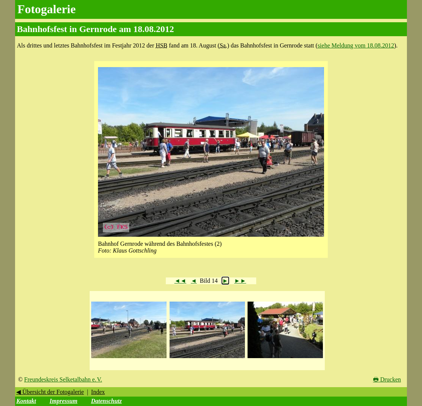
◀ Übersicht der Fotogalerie (50, 392)
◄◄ (180, 280)
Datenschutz (106, 401)
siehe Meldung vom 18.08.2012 (356, 45)
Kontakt (26, 401)
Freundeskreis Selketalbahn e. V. (63, 379)
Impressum (64, 401)
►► (240, 280)
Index (98, 392)
